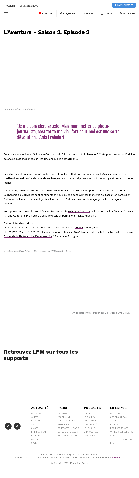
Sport (34, 443)
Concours (115, 413)
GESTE (79, 227)
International (38, 432)
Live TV (106, 13)
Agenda (114, 421)
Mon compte (124, 5)
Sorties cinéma (118, 417)
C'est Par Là (90, 424)
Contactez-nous (29, 6)
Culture (35, 439)
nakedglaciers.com (79, 211)
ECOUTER (46, 13)
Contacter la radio (68, 428)
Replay (88, 13)
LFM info (88, 413)
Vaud (34, 424)
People (114, 424)
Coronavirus (38, 413)
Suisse (34, 428)
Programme (67, 13)
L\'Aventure (90, 435)
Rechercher (127, 13)
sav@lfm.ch (118, 457)
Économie (36, 435)
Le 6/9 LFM (89, 417)
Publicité (10, 6)
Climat (34, 417)
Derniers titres (66, 421)
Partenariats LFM (67, 435)
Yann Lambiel (91, 421)
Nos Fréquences (119, 428)
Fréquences (64, 424)
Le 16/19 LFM (90, 428)
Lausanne (36, 421)
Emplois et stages (68, 432)
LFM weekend (91, 432)
